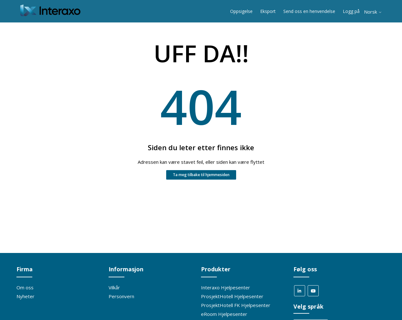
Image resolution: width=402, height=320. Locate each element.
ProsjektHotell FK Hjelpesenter (235, 305)
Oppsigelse (241, 11)
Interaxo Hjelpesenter (225, 287)
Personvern (121, 296)
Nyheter (25, 296)
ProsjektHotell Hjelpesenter (232, 296)
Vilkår (114, 287)
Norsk (373, 12)
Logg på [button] (351, 11)
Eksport (268, 11)
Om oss (25, 287)
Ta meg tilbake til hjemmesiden (201, 174)
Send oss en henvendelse (309, 11)
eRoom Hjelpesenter (224, 314)
